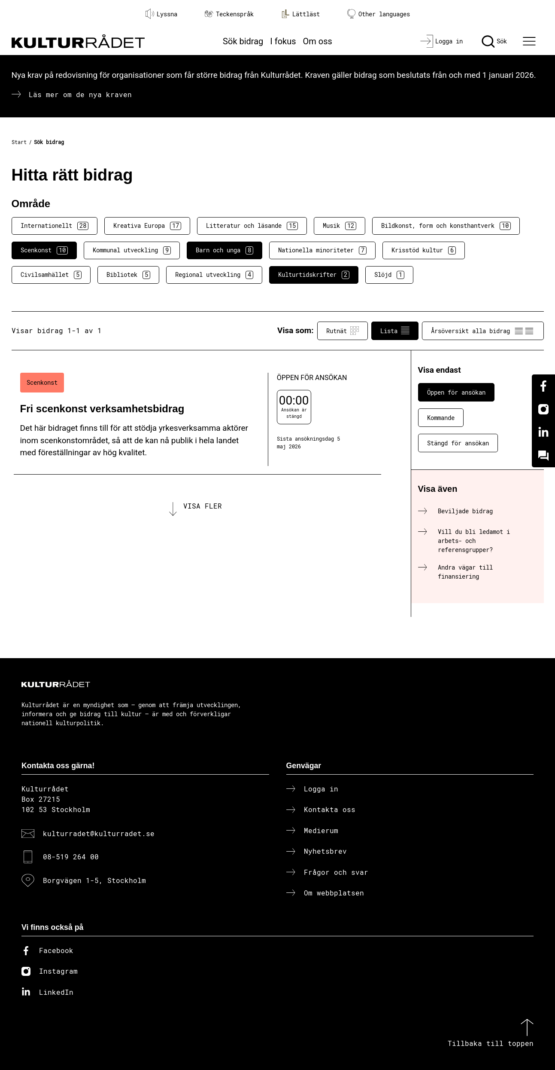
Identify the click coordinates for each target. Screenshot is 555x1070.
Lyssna (161, 14)
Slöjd (389, 274)
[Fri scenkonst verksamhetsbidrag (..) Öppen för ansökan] (197, 419)
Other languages (378, 14)
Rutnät (342, 330)
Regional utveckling (214, 274)
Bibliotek (128, 274)
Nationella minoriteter (322, 250)
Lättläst (300, 13)
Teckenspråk (229, 14)
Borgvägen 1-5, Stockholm (94, 880)
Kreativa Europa (147, 225)
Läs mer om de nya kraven (80, 94)
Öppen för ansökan (456, 392)
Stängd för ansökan (458, 443)
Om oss (317, 41)
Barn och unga (224, 250)
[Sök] (494, 41)
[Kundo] (543, 455)
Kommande (441, 418)
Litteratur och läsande (252, 225)
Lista (394, 330)
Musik (339, 225)
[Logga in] (441, 41)
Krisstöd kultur (423, 250)
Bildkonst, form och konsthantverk (446, 225)
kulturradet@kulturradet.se (99, 833)
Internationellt (54, 225)
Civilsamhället (51, 274)
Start (19, 141)
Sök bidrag (243, 41)
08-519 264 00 (71, 856)
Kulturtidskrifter (313, 274)
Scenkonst (44, 250)
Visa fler (202, 505)
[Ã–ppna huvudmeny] (530, 41)
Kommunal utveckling (132, 250)
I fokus (283, 41)
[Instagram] (543, 409)
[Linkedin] (543, 432)
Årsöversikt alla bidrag (483, 330)
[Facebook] (543, 386)
